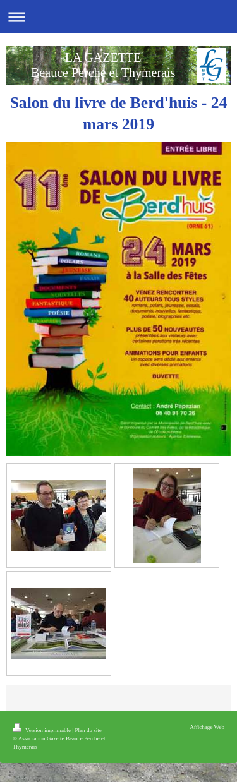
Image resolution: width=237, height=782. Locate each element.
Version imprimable (42, 730)
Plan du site (88, 730)
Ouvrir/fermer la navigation (118, 16)
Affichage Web (207, 727)
